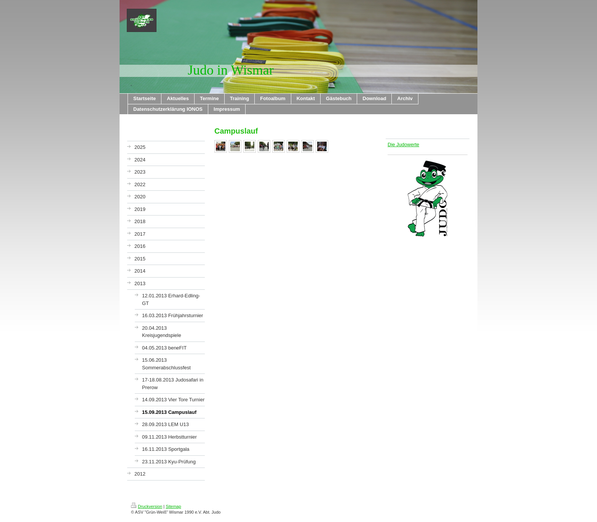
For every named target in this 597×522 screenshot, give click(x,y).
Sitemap (173, 506)
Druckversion (146, 506)
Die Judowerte (403, 144)
